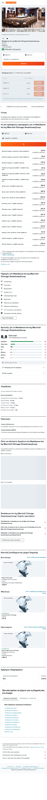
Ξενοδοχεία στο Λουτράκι (11, 748)
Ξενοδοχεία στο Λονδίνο (11, 738)
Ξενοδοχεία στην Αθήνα (11, 743)
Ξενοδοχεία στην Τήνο (10, 736)
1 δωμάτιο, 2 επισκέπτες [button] (11, 59)
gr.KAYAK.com (10, 793)
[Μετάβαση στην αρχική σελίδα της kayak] (11, 3)
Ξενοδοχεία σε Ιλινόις (26, 794)
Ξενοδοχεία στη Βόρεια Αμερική (30, 793)
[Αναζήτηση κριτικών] (25, 362)
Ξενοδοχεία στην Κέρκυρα (12, 745)
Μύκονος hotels (9, 759)
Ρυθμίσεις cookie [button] (5, 264)
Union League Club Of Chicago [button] (10, 678)
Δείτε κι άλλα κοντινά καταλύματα (36, 585)
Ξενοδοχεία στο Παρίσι (11, 752)
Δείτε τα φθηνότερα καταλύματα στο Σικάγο (36, 620)
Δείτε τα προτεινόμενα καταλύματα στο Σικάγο (35, 655)
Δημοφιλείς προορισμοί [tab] (10, 726)
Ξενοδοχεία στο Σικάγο (38, 794)
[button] (3, 2)
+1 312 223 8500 (6, 47)
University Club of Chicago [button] (9, 643)
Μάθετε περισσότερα (8, 255)
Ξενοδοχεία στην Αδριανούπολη (13, 741)
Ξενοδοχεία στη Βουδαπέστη (12, 757)
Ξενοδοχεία (18, 793)
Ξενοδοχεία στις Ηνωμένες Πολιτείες (10, 794)
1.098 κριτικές (16, 49)
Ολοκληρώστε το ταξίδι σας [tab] (28, 726)
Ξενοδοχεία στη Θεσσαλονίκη (12, 755)
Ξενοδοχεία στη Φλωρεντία (12, 750)
